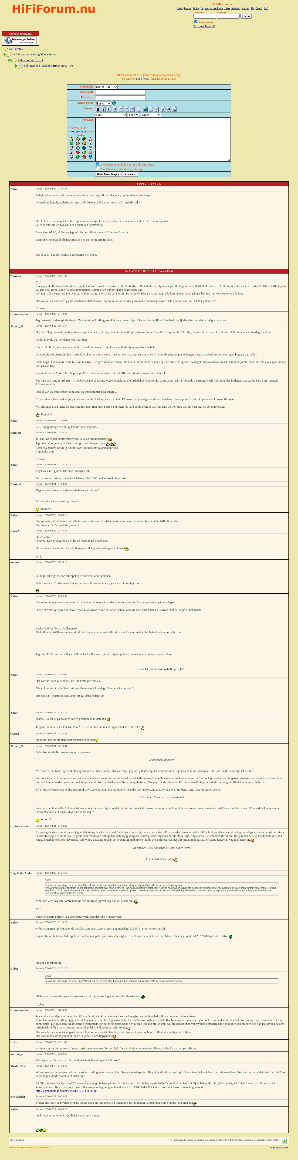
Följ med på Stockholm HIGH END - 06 (48, 65)
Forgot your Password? (204, 26)
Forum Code (70, 131)
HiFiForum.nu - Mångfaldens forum (34, 54)
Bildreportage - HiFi (30, 60)
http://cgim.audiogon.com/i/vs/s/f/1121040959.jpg (66, 1099)
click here (142, 78)
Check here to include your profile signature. (119, 173)
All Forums (16, 49)
